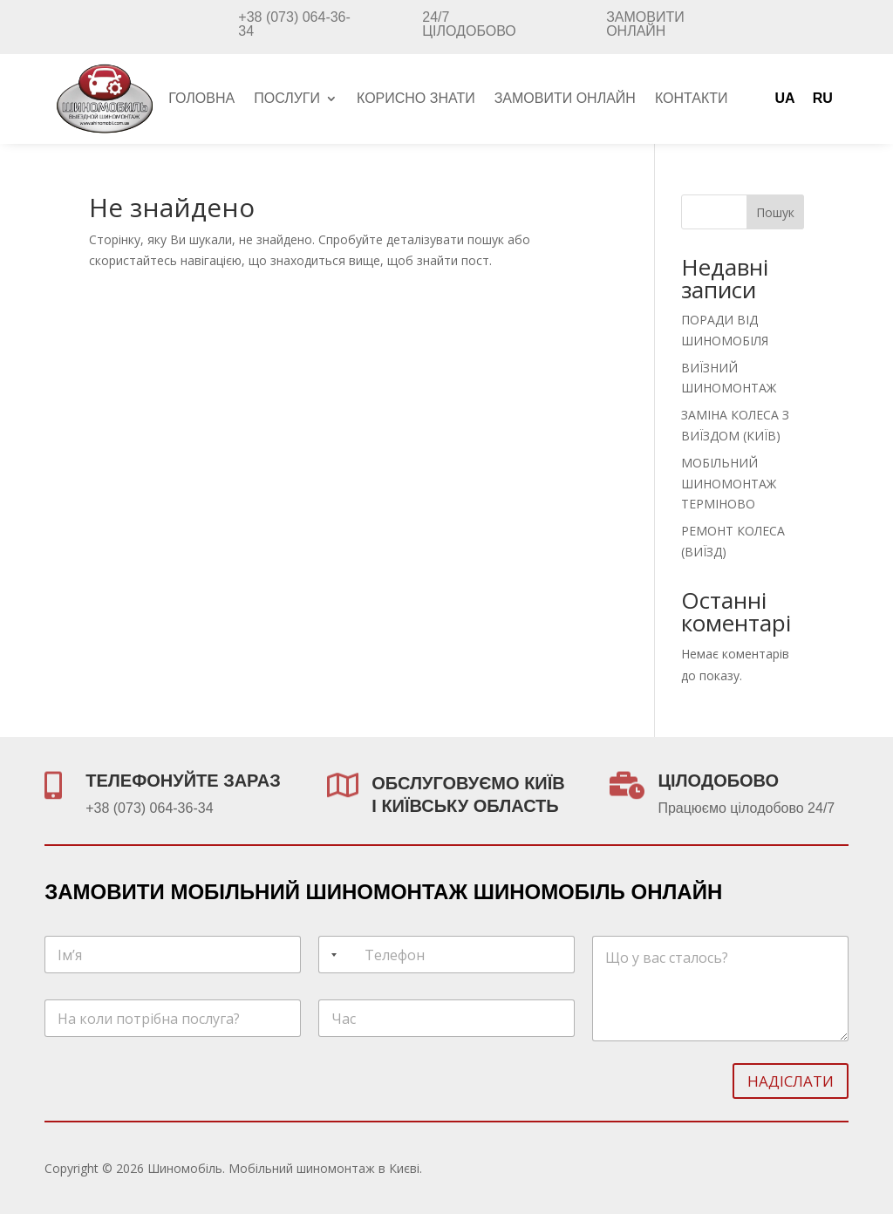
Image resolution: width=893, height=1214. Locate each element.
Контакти (691, 99)
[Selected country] (330, 954)
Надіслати (790, 1081)
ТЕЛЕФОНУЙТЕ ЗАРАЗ (182, 780)
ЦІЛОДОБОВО (718, 780)
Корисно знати (416, 99)
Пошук (775, 212)
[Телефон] (446, 954)
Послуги (287, 99)
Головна (201, 99)
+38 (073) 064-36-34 (294, 24)
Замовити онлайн (645, 24)
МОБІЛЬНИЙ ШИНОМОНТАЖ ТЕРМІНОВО (728, 483)
